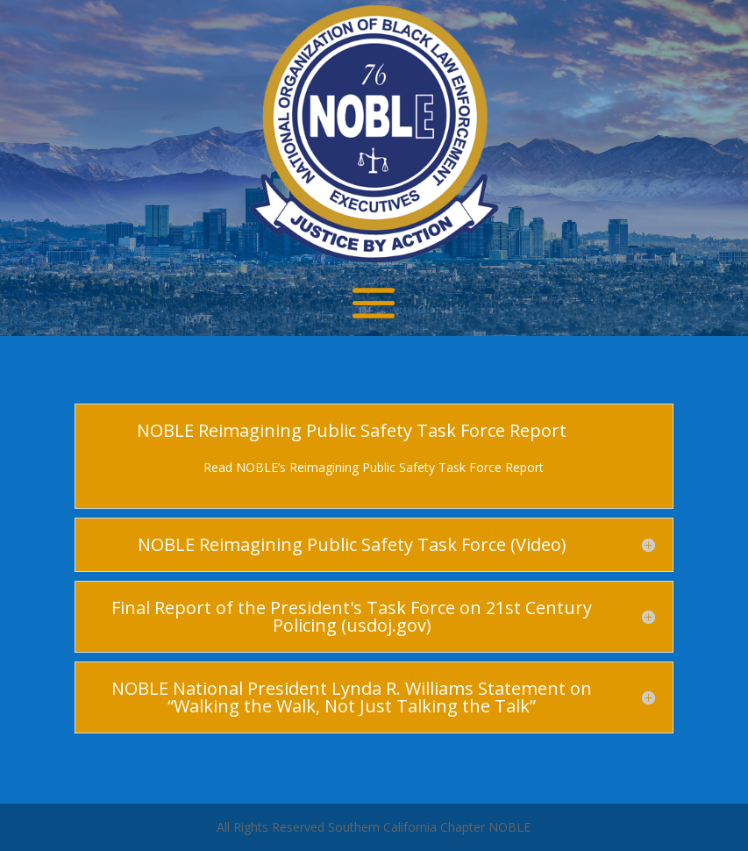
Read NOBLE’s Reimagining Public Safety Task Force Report (373, 467)
